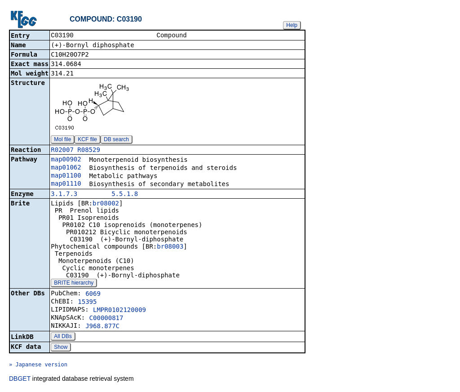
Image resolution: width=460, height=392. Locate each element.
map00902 (66, 160)
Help (291, 25)
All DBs (62, 337)
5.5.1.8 (124, 194)
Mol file (62, 140)
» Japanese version (38, 365)
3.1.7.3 (64, 194)
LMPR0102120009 (119, 310)
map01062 (66, 168)
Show (60, 348)
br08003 (170, 247)
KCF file (87, 140)
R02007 (62, 150)
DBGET (20, 379)
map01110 (66, 184)
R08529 (88, 150)
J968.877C (102, 326)
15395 (87, 302)
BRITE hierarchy (73, 284)
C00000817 (106, 318)
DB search (116, 140)
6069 (93, 294)
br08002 (106, 204)
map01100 (66, 176)
